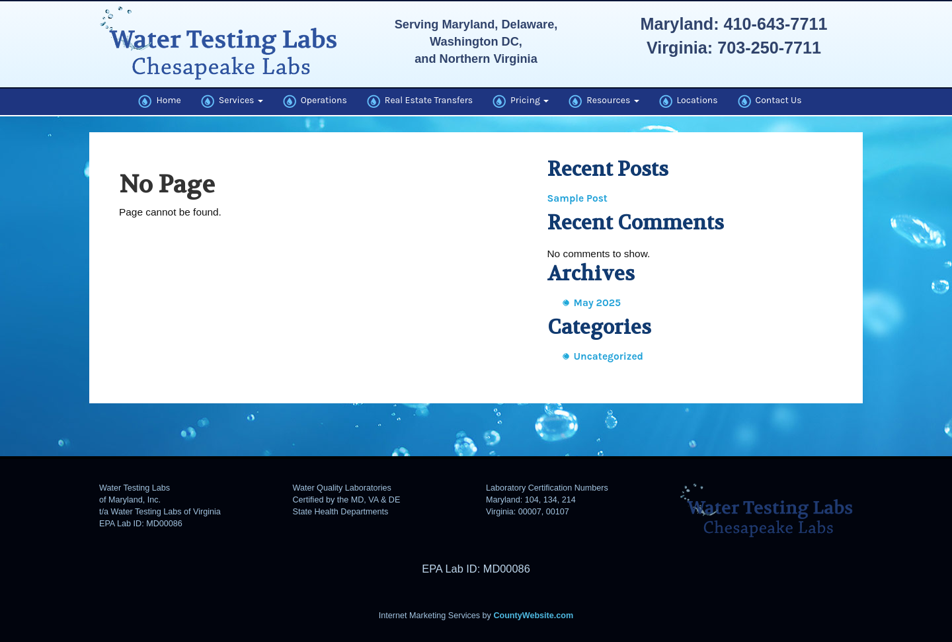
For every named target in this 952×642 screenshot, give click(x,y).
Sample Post (577, 198)
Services (232, 101)
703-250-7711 (769, 47)
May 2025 (597, 303)
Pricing (521, 101)
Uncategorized (609, 356)
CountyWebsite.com (533, 615)
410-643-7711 (776, 24)
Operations (315, 101)
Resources (604, 101)
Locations (688, 101)
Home (159, 101)
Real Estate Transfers (420, 101)
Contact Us (770, 101)
